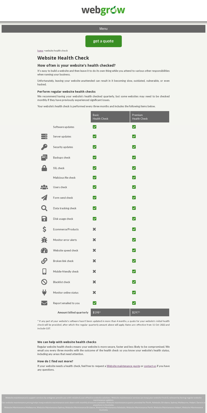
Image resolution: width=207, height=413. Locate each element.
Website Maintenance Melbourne (20, 407)
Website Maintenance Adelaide (111, 407)
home (40, 50)
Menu (103, 28)
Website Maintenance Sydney (50, 407)
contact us (150, 366)
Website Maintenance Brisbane (80, 407)
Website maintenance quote (123, 366)
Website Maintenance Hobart (167, 407)
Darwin (199, 402)
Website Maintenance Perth (139, 407)
